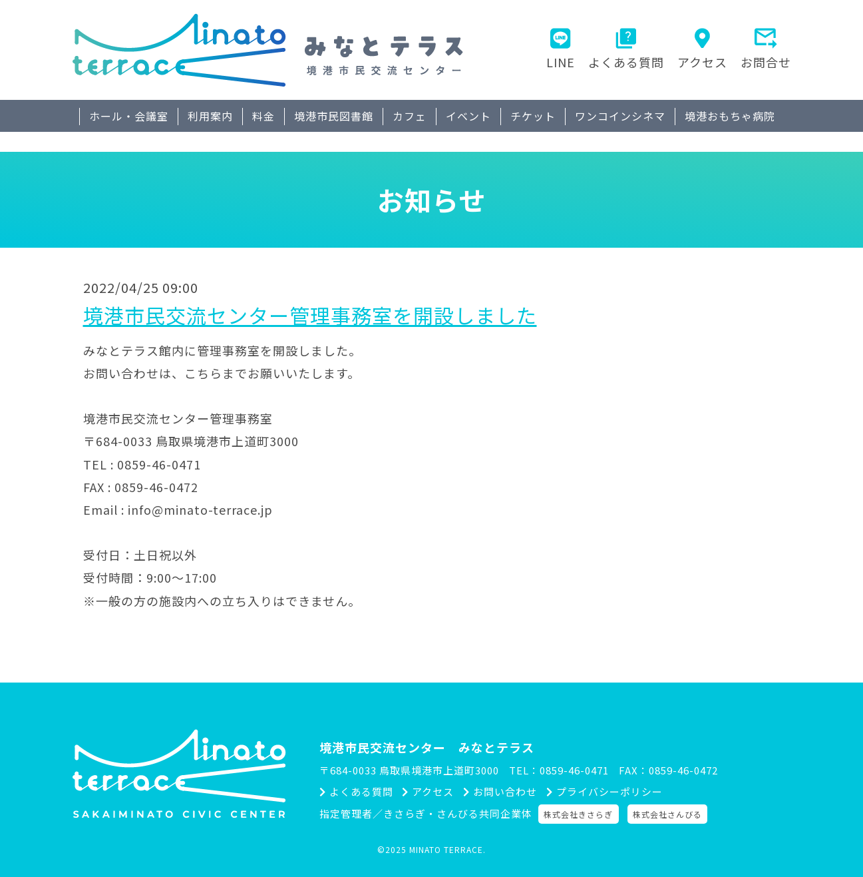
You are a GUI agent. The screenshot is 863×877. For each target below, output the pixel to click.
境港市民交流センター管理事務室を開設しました (310, 315)
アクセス (702, 62)
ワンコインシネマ (620, 116)
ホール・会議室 (128, 116)
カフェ (410, 116)
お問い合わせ (508, 792)
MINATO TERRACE (446, 849)
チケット (533, 116)
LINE (560, 62)
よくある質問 (626, 62)
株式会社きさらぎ (580, 814)
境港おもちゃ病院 (730, 116)
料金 (263, 116)
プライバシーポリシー (616, 792)
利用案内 (210, 116)
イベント (468, 116)
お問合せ (766, 62)
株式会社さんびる (670, 814)
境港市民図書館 (333, 116)
